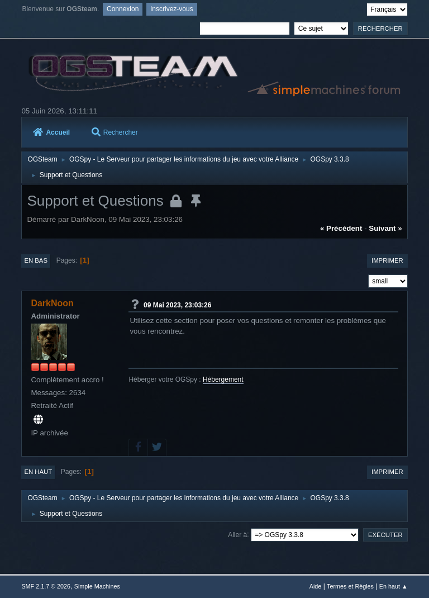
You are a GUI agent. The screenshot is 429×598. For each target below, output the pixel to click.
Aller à (237, 534)
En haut (38, 471)
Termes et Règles (350, 586)
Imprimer (387, 260)
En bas (35, 260)
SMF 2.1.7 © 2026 (45, 586)
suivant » (385, 228)
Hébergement (223, 379)
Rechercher (115, 132)
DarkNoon (52, 303)
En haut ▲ (393, 586)
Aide (315, 586)
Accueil (51, 132)
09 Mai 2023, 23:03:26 (177, 305)
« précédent (341, 228)
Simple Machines (97, 586)
